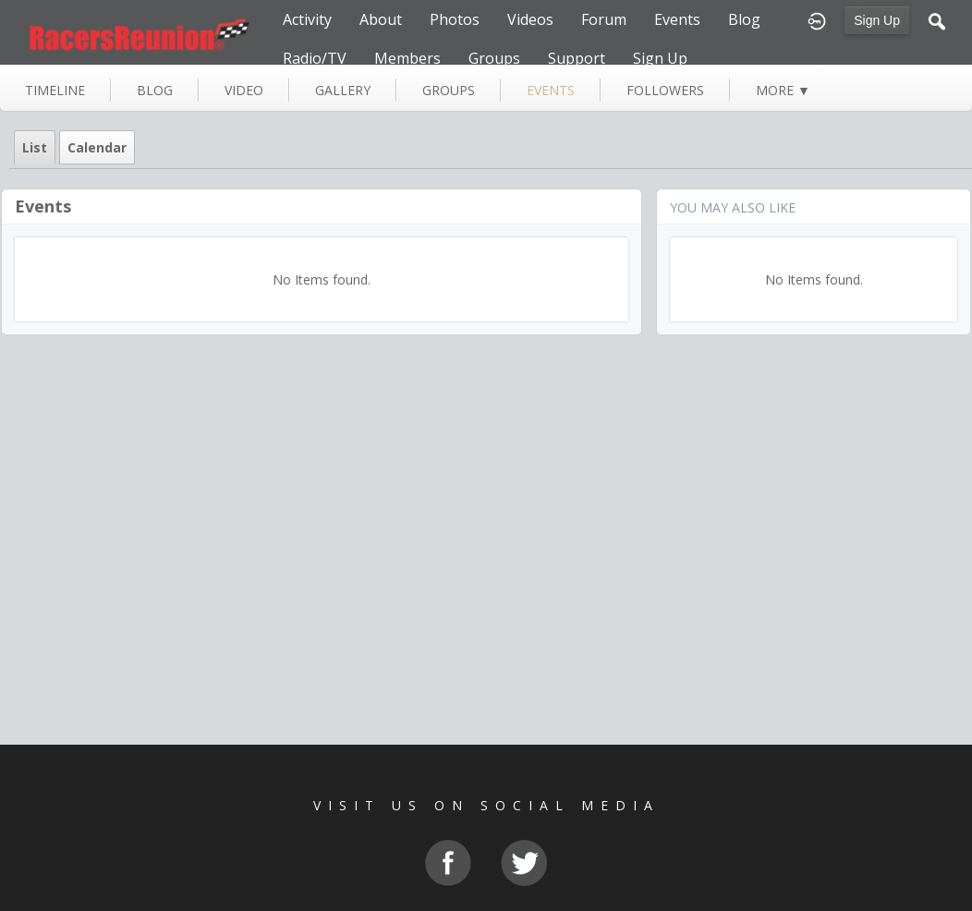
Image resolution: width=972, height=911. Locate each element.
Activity (307, 19)
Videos (530, 19)
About (380, 19)
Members (407, 58)
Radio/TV (314, 58)
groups (448, 90)
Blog (744, 19)
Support (576, 58)
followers (665, 90)
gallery (343, 90)
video (244, 90)
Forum (603, 19)
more (783, 90)
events (551, 90)
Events (677, 19)
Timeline (55, 90)
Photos (455, 19)
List (34, 147)
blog (155, 90)
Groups (494, 58)
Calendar (97, 147)
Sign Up (877, 20)
